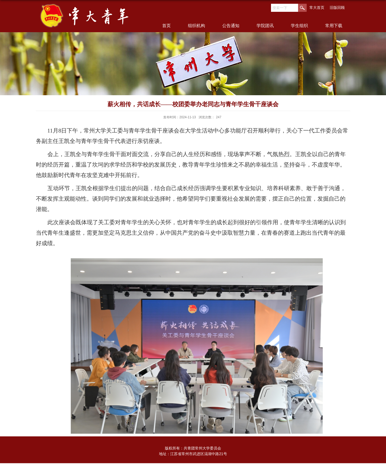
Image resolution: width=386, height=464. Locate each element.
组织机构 (196, 25)
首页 (166, 25)
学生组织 (299, 25)
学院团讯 (265, 25)
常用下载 (333, 25)
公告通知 (230, 25)
